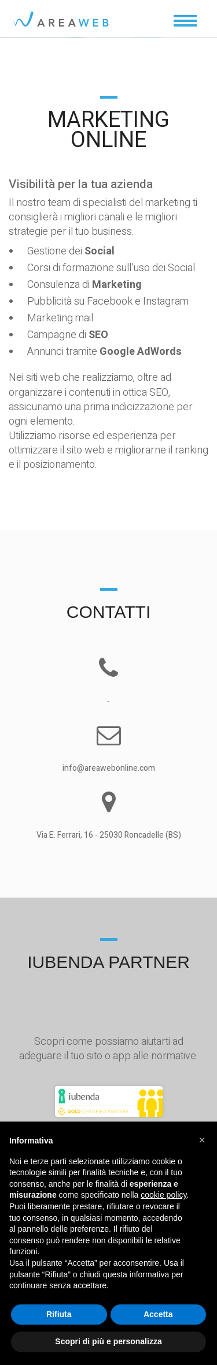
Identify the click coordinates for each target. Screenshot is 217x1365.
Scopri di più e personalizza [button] (108, 1341)
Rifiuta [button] (59, 1314)
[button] (202, 1140)
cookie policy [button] (163, 1194)
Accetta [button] (158, 1314)
